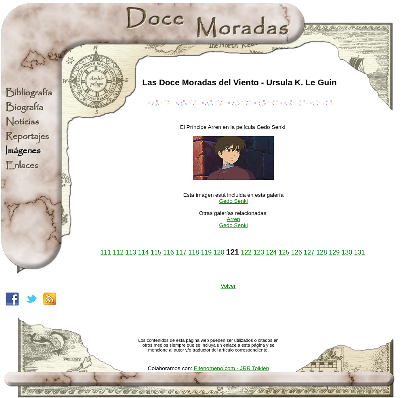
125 (284, 252)
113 (131, 252)
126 (296, 252)
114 (143, 252)
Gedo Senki (233, 201)
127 (309, 252)
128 (321, 252)
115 (156, 252)
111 (105, 252)
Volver (227, 286)
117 (181, 252)
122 (246, 252)
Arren (233, 219)
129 (334, 252)
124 (271, 252)
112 (118, 252)
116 (168, 252)
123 (258, 252)
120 (219, 252)
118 (193, 252)
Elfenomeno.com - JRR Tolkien (231, 368)
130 (346, 252)
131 (359, 252)
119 (206, 252)
